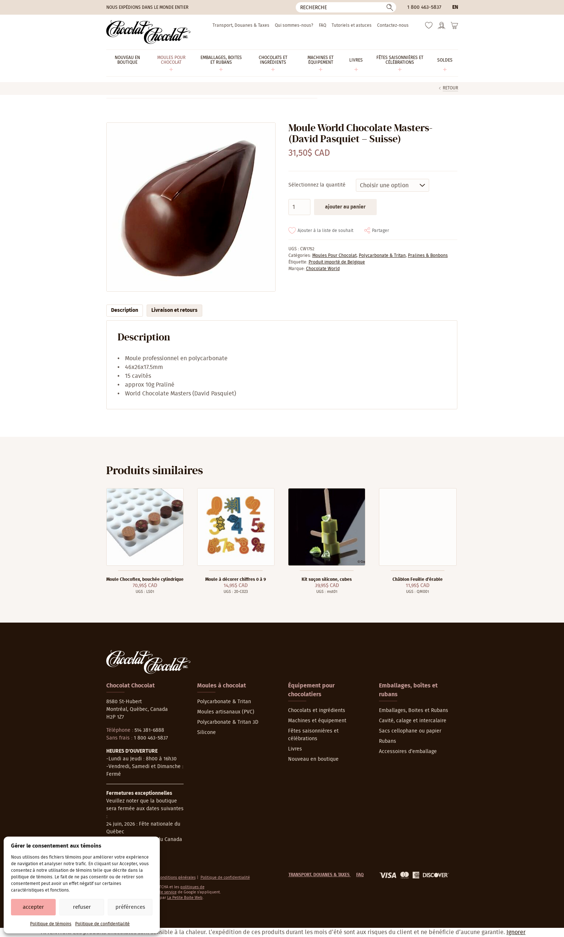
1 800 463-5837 (424, 7)
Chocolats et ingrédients (316, 710)
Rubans (387, 741)
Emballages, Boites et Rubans (413, 710)
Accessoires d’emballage (408, 751)
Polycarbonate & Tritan (382, 255)
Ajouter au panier (345, 207)
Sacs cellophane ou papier (410, 731)
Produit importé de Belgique (337, 262)
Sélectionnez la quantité (317, 185)
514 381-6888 (149, 730)
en (455, 7)
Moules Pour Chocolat (334, 255)
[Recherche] (346, 7)
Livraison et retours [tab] (174, 310)
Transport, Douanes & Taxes (241, 25)
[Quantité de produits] (299, 207)
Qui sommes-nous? (294, 25)
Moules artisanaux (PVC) (225, 712)
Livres (295, 749)
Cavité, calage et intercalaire (412, 720)
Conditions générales (177, 877)
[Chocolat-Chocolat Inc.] (148, 32)
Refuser (82, 907)
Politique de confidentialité (102, 924)
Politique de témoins (50, 924)
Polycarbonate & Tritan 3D (227, 722)
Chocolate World (323, 268)
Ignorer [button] (516, 932)
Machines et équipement (317, 720)
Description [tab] (124, 310)
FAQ (322, 25)
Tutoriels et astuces (352, 25)
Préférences (130, 907)
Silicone (206, 732)
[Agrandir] (190, 207)
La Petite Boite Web (185, 898)
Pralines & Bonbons (428, 255)
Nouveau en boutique (313, 759)
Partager (380, 230)
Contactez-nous (393, 25)
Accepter (33, 907)
